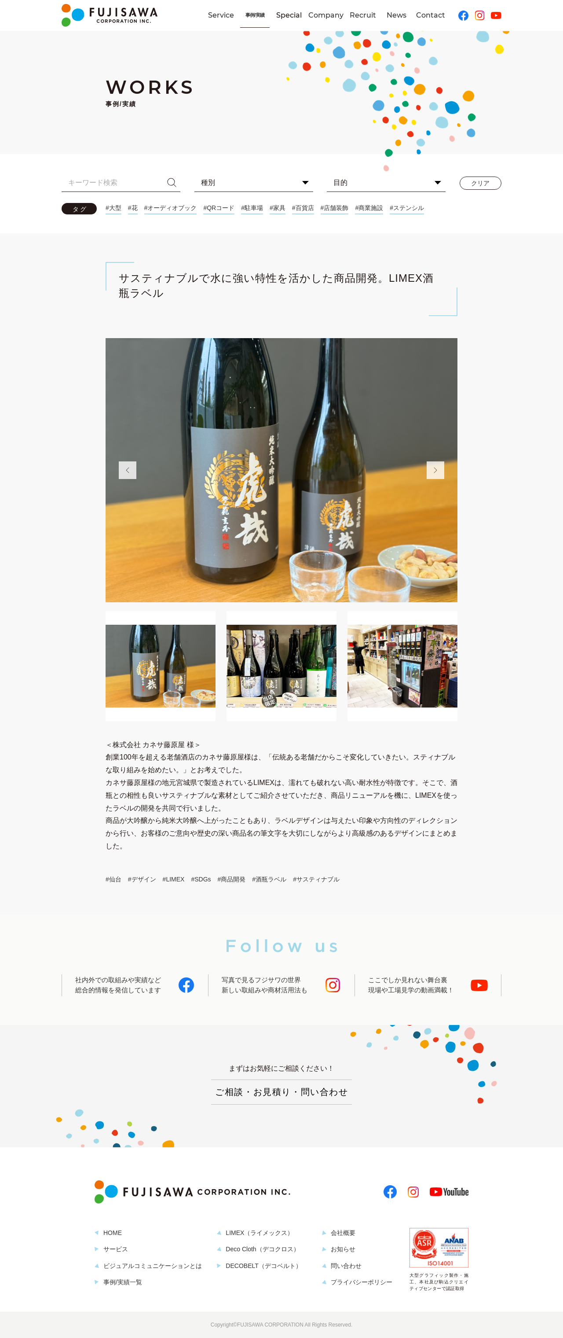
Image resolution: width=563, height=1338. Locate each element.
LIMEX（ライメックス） (259, 1232)
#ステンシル (407, 207)
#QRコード (218, 207)
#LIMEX (174, 879)
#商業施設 (369, 207)
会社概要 (343, 1232)
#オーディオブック (170, 207)
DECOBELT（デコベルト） (263, 1265)
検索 (171, 183)
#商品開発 (232, 879)
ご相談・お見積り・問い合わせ (281, 1092)
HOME (112, 1232)
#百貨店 (303, 207)
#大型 (113, 207)
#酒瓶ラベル (269, 879)
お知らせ (343, 1249)
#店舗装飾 (335, 207)
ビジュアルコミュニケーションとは (152, 1265)
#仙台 (113, 879)
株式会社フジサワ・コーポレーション (109, 15)
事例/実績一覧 (122, 1282)
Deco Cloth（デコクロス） (262, 1249)
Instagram (479, 16)
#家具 (277, 207)
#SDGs (201, 879)
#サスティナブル (316, 879)
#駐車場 (252, 207)
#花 (133, 207)
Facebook (463, 16)
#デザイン (142, 879)
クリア (480, 183)
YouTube (496, 16)
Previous (127, 470)
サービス (115, 1249)
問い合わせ (346, 1265)
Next (435, 470)
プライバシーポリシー (361, 1282)
